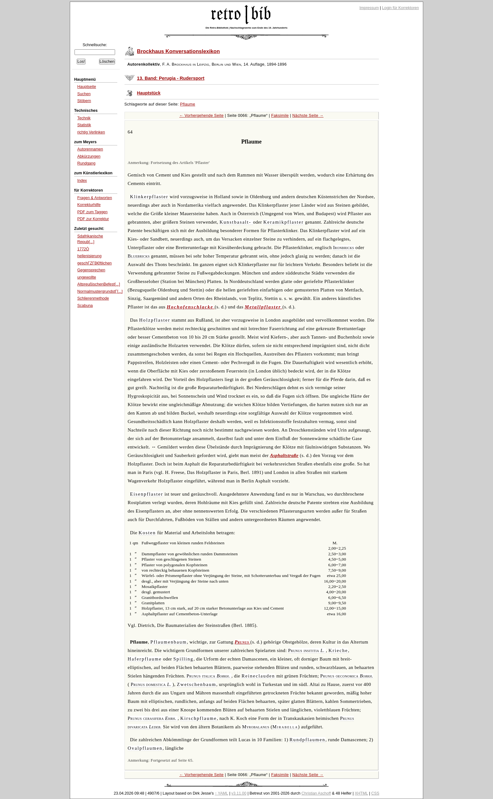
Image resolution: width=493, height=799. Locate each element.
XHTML (361, 793)
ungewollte (86, 277)
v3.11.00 (238, 793)
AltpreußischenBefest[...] (98, 284)
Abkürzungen (89, 156)
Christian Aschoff (316, 793)
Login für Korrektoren (400, 8)
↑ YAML (221, 793)
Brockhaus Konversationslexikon (178, 51)
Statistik (84, 125)
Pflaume (187, 104)
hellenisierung (89, 256)
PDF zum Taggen (92, 212)
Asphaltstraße (284, 455)
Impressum (369, 8)
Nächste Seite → (308, 115)
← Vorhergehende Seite (201, 115)
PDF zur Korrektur (93, 219)
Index (82, 180)
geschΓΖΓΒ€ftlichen (94, 263)
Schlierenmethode (93, 298)
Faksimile (280, 115)
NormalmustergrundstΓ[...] (100, 291)
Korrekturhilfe (89, 205)
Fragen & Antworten (94, 198)
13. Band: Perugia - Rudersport (170, 78)
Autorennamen (90, 149)
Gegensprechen (91, 270)
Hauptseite (86, 86)
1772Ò (83, 249)
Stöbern (84, 101)
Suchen (84, 94)
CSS (375, 793)
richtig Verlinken (91, 132)
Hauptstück (149, 93)
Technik (84, 118)
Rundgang (86, 163)
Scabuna (85, 305)
